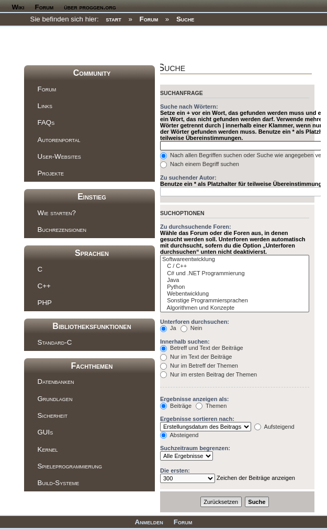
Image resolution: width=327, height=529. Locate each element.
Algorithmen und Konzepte (234, 307)
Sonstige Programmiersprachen (234, 300)
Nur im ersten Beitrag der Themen (208, 374)
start (113, 19)
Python (234, 287)
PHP (45, 303)
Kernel (48, 449)
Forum (44, 7)
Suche (185, 19)
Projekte (51, 173)
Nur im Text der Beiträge (196, 357)
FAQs (46, 122)
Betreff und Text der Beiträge (201, 348)
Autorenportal (59, 140)
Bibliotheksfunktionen (91, 326)
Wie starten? (57, 213)
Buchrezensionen (62, 229)
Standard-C (55, 342)
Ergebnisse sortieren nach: (197, 419)
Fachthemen (91, 365)
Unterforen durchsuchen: (194, 322)
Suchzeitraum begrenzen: (195, 448)
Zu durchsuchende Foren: (195, 227)
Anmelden (149, 522)
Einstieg (91, 196)
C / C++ (234, 266)
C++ (44, 286)
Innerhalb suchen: (185, 341)
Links (45, 106)
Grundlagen (55, 399)
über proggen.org (90, 7)
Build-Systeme (59, 483)
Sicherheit (52, 415)
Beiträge (175, 406)
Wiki (18, 7)
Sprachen (92, 253)
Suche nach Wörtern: (189, 106)
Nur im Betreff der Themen (199, 365)
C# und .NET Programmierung (234, 273)
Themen (211, 406)
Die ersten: (175, 470)
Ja (168, 328)
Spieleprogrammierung (70, 466)
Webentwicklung (234, 293)
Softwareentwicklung (234, 259)
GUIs (45, 432)
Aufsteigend (274, 427)
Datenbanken (56, 381)
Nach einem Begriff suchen (199, 164)
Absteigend (179, 435)
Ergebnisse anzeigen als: (194, 399)
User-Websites (59, 156)
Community (91, 72)
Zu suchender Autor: (188, 177)
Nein (191, 328)
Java (234, 280)
